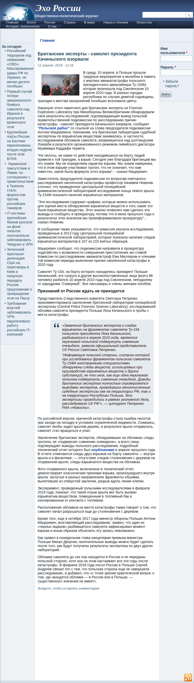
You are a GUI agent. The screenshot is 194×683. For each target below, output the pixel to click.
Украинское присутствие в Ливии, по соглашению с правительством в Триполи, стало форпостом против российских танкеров (20, 186)
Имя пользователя (173, 50)
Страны (69, 22)
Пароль (168, 67)
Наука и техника (116, 22)
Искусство (144, 22)
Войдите (44, 588)
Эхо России (58, 8)
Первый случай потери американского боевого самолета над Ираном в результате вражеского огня (19, 109)
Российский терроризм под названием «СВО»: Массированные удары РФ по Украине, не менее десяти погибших (20, 68)
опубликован (102, 450)
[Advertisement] (97, 636)
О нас (52, 26)
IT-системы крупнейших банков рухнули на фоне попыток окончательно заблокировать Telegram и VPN (20, 228)
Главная (12, 22)
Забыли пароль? (172, 83)
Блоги (31, 22)
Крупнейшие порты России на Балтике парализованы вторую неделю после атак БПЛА (19, 145)
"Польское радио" (53, 128)
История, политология (22, 26)
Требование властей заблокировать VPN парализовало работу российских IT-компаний (19, 319)
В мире (89, 22)
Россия (49, 22)
